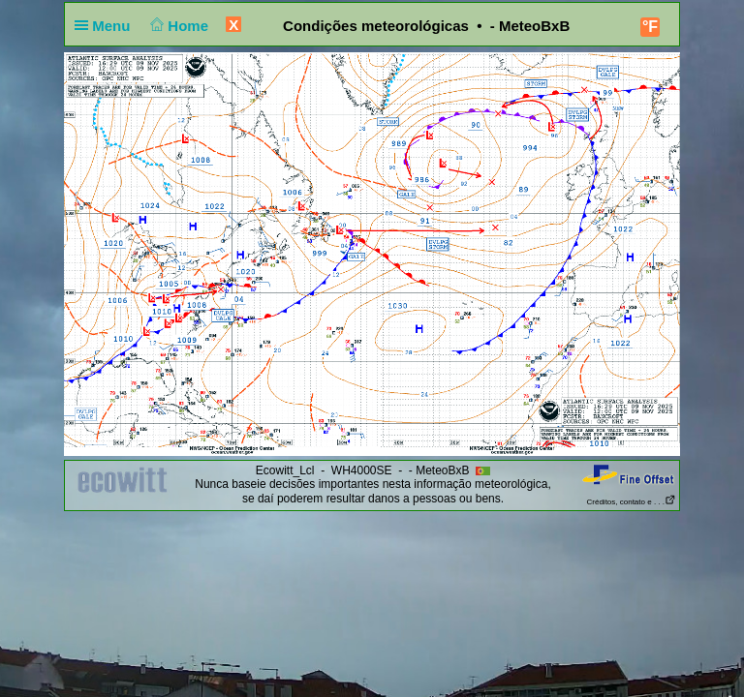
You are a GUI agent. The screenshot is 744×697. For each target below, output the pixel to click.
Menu (107, 25)
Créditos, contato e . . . (631, 502)
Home (178, 25)
